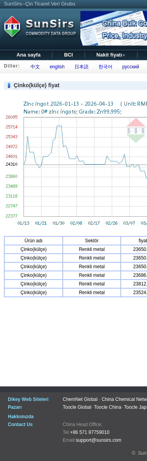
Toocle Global (77, 407)
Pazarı (15, 407)
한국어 (104, 67)
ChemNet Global (80, 399)
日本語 (80, 67)
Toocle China (107, 407)
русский (129, 67)
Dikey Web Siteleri (28, 399)
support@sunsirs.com (98, 440)
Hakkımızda (21, 416)
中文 (34, 67)
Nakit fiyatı (111, 55)
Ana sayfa (28, 55)
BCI (68, 55)
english (56, 67)
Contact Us (20, 424)
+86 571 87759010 (89, 432)
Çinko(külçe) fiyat (37, 85)
